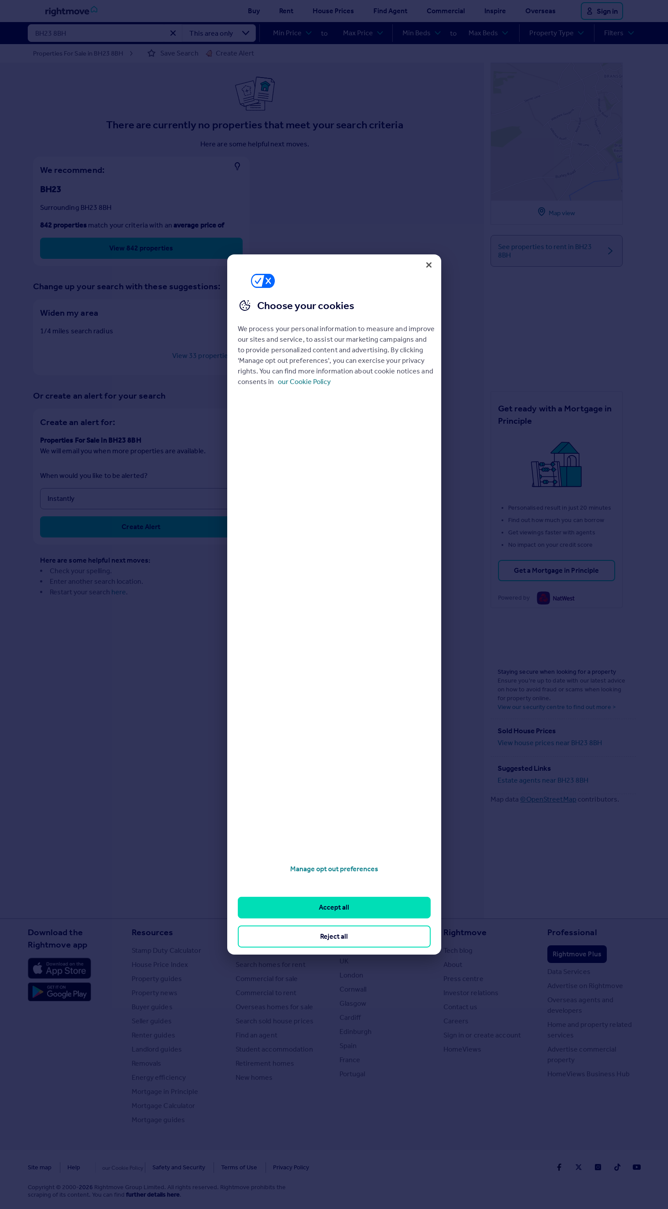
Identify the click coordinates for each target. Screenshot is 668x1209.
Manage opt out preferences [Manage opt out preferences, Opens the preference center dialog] (334, 869)
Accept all (334, 907)
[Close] (429, 265)
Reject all (334, 936)
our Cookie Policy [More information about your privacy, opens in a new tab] (304, 381)
